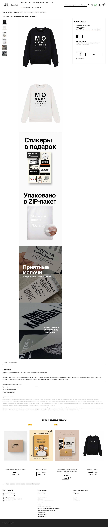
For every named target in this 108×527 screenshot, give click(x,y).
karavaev (12, 483)
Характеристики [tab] (13, 362)
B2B (47, 2)
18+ (52, 2)
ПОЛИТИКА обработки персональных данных (49, 508)
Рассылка (40, 499)
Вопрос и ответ (76, 500)
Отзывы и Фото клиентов (44, 495)
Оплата (74, 499)
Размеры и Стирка (42, 497)
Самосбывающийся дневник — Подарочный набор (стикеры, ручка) (67, 471)
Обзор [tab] (5, 362)
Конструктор (36, 7)
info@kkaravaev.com (8, 497)
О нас (39, 504)
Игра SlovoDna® (41, 512)
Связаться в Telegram (9, 493)
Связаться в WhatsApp (9, 495)
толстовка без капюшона (33, 483)
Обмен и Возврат (42, 493)
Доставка (75, 497)
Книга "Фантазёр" (41, 469)
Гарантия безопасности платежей (46, 510)
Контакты (75, 502)
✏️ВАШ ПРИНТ (25, 7)
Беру (13, 474)
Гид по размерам (81, 41)
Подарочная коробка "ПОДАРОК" (15, 469)
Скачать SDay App (42, 516)
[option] (15, 450)
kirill (7, 483)
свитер (18, 483)
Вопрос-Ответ (41, 502)
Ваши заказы (76, 495)
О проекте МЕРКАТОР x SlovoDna (46, 500)
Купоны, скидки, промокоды (44, 506)
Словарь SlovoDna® (42, 514)
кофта (23, 483)
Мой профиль (76, 493)
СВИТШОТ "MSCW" (92, 469)
